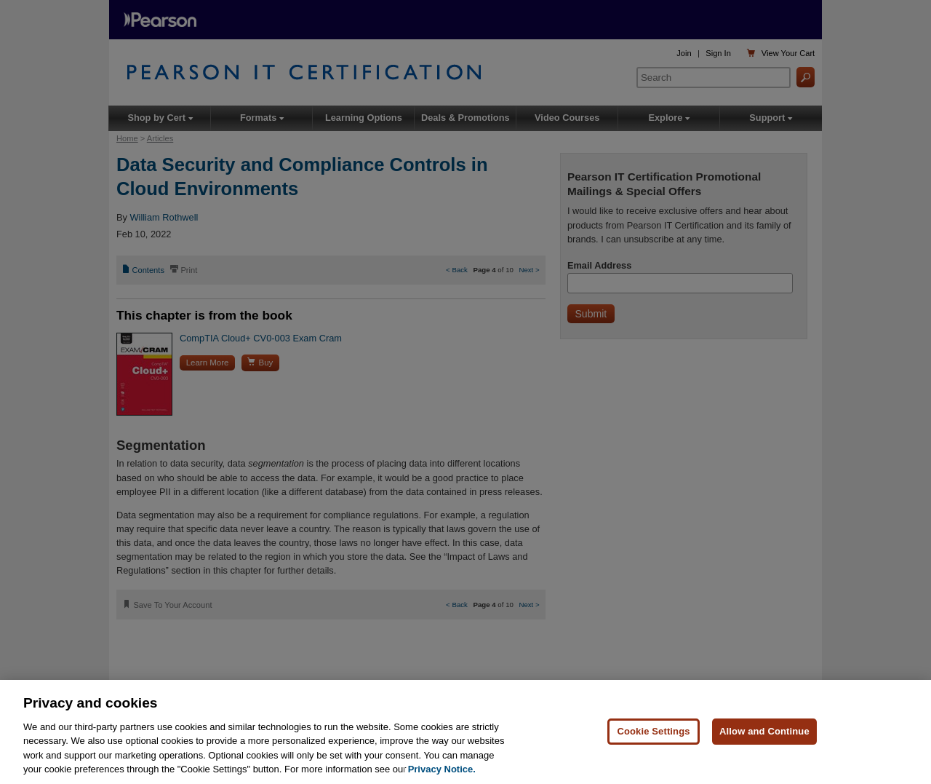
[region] (465, 732)
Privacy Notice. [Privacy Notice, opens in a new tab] (442, 769)
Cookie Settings (653, 731)
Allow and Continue (764, 731)
